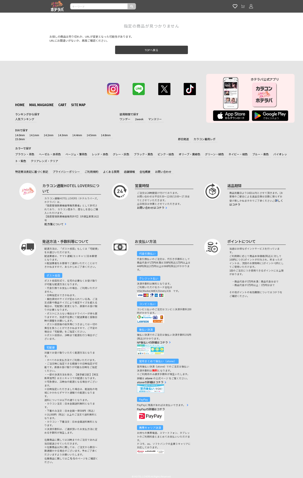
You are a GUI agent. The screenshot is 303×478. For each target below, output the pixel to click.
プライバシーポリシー (66, 172)
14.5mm (91, 135)
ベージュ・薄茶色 (76, 154)
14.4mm (77, 135)
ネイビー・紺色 (238, 154)
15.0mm (20, 139)
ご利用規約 (91, 172)
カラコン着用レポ (204, 139)
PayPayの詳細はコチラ (151, 409)
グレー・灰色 (121, 154)
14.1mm (34, 135)
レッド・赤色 (100, 154)
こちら (71, 458)
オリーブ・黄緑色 (189, 154)
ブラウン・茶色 (24, 154)
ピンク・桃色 (166, 154)
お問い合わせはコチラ (150, 208)
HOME (20, 105)
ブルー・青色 (260, 154)
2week (139, 119)
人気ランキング (24, 119)
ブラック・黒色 (143, 154)
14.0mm (20, 135)
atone (149, 378)
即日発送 (183, 139)
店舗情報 (129, 172)
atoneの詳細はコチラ (150, 382)
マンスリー (155, 119)
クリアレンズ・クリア (44, 161)
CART (62, 105)
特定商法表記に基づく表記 (31, 172)
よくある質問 (111, 172)
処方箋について (54, 224)
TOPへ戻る (151, 50)
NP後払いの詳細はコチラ (152, 342)
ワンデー (125, 119)
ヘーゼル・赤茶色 (50, 154)
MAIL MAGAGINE (41, 105)
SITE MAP (78, 105)
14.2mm (48, 135)
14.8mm (106, 135)
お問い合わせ (163, 172)
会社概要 (145, 172)
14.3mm (63, 135)
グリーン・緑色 (214, 154)
